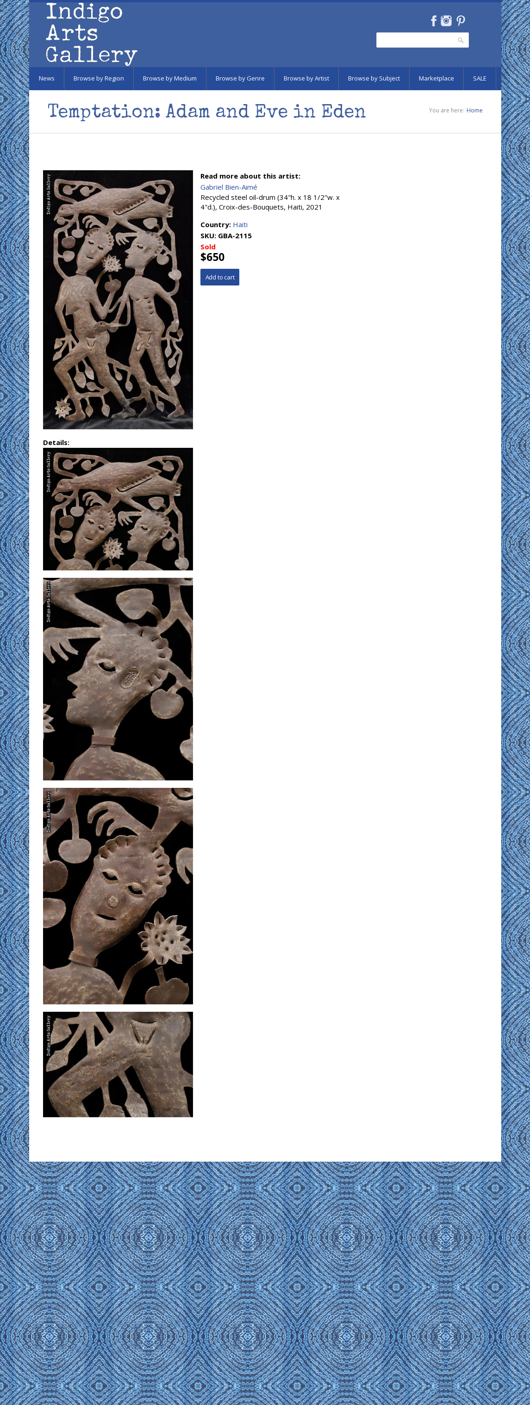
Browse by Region (99, 78)
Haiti (240, 224)
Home (475, 110)
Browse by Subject (374, 78)
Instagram (446, 20)
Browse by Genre (240, 78)
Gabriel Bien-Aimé (228, 187)
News (47, 78)
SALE (479, 78)
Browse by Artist (306, 78)
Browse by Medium (170, 78)
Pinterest (461, 20)
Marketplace (436, 78)
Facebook (434, 20)
